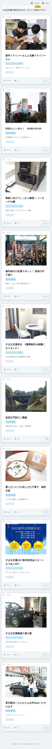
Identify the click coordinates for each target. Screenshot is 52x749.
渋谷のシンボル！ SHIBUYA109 (23, 128)
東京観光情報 (10, 133)
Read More (10, 72)
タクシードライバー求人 (14, 63)
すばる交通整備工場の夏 (18, 633)
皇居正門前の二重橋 (16, 417)
